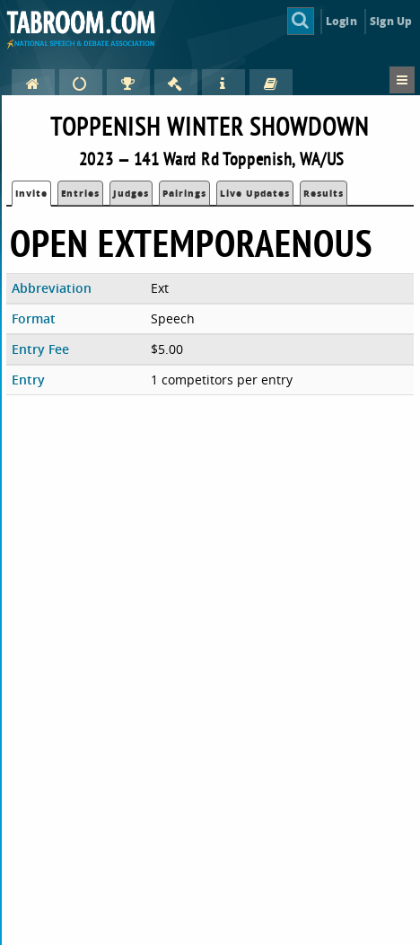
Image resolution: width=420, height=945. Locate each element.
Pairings (184, 193)
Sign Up (391, 21)
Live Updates (255, 193)
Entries (80, 193)
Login (341, 21)
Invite (31, 193)
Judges (131, 193)
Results (323, 193)
